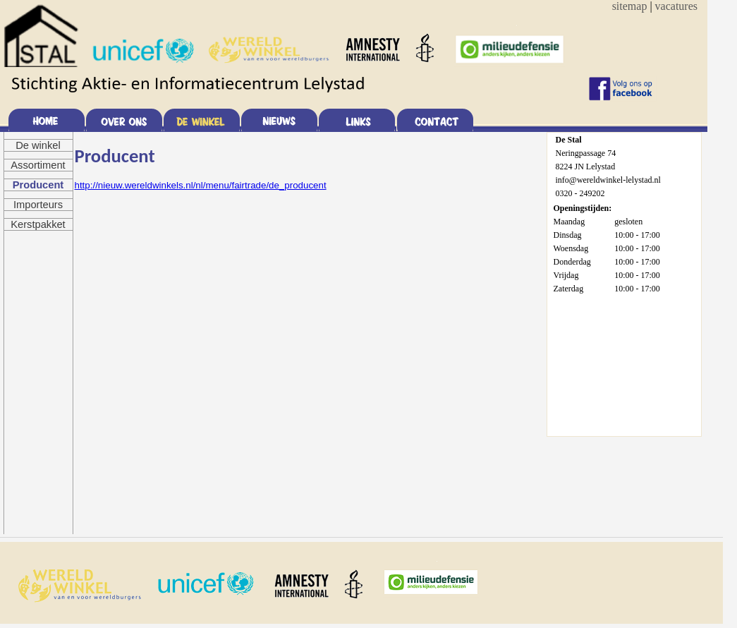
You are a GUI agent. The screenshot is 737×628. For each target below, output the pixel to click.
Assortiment (38, 165)
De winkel (38, 145)
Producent (38, 185)
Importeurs (38, 204)
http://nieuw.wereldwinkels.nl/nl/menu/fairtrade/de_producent (201, 185)
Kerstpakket (38, 224)
